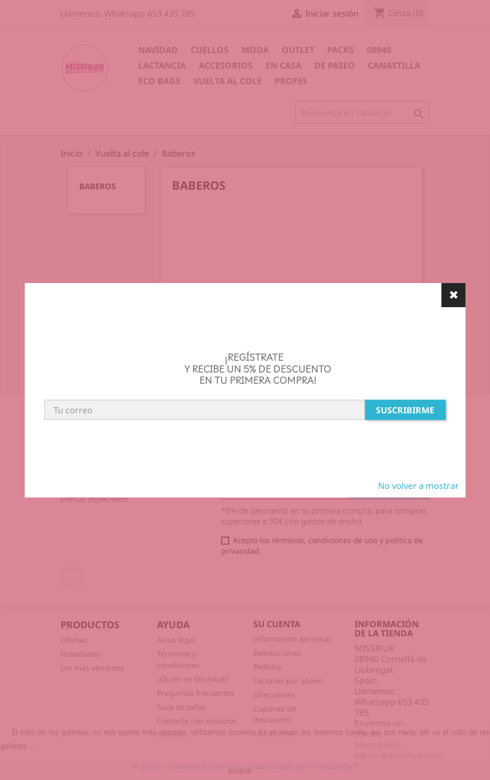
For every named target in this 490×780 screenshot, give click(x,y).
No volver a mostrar (418, 485)
